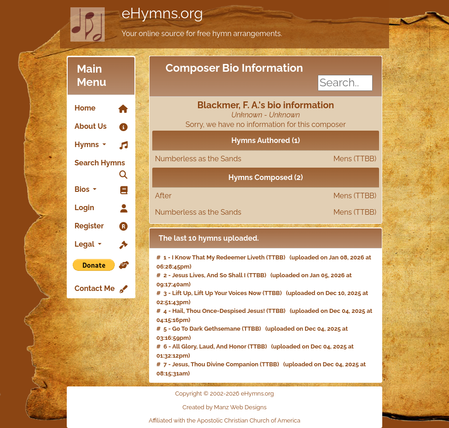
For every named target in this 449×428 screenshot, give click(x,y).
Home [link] (101, 109)
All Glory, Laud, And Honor (209, 346)
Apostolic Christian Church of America (248, 420)
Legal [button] (101, 245)
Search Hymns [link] (101, 165)
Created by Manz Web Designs (224, 407)
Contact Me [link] (101, 289)
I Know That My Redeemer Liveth (218, 257)
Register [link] (101, 226)
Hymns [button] (101, 145)
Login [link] (101, 208)
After (265, 195)
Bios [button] (101, 190)
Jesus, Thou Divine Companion (215, 364)
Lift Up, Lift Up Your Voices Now (217, 293)
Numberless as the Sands (265, 158)
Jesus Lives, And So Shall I (209, 275)
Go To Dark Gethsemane (206, 328)
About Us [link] (101, 127)
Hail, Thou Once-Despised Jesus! (218, 310)
